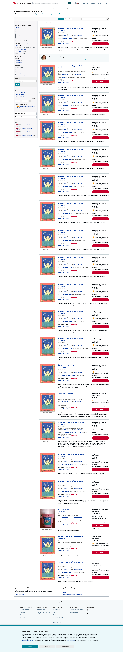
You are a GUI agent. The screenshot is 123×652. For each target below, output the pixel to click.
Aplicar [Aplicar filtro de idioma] (17, 84)
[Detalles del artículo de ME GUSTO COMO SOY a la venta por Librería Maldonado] (47, 518)
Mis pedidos (22, 617)
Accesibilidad (56, 625)
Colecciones (36, 8)
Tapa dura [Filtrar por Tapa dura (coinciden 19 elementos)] (19, 60)
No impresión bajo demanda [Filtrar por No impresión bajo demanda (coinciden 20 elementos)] (23, 75)
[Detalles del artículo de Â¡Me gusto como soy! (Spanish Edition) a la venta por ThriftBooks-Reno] (47, 157)
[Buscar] (69, 3)
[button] (108, 23)
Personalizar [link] (65, 646)
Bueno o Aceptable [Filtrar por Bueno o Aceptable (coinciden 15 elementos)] (21, 49)
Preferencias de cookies (27, 640)
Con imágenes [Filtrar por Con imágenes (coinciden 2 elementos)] (20, 73)
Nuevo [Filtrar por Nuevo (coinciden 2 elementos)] (18, 45)
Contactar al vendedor (63, 43)
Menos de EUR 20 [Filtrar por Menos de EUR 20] (20, 92)
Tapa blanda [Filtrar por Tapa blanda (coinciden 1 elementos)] (19, 62)
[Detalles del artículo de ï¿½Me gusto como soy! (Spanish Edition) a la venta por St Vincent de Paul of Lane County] (47, 430)
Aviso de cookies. (71, 640)
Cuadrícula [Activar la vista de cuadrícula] (68, 19)
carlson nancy (24, 14)
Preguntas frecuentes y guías (76, 609)
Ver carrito (22, 620)
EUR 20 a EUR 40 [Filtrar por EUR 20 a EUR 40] (20, 94)
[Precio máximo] (25, 101)
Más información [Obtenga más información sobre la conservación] (25, 43)
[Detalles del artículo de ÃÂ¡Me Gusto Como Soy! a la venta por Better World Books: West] (47, 373)
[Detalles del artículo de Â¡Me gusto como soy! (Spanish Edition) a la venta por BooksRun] (47, 74)
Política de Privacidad (58, 617)
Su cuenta (93, 3)
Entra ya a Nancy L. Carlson (85, 59)
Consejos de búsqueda (68, 590)
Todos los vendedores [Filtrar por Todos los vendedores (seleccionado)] (22, 122)
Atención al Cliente (74, 612)
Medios (55, 612)
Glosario (65, 592)
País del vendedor (19, 116)
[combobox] (49, 3)
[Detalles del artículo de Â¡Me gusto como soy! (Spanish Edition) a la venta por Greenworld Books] (47, 37)
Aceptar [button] (30, 646)
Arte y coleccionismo (70, 8)
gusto (37, 14)
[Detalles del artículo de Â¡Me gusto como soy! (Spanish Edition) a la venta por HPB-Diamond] (47, 489)
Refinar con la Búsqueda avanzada (50, 14)
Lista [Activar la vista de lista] (61, 19)
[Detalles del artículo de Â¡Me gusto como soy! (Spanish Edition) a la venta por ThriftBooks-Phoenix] (47, 211)
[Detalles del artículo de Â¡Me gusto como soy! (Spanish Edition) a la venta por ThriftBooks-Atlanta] (47, 130)
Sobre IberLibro (56, 609)
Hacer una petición (19, 594)
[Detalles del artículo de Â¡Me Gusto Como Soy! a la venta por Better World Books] (47, 402)
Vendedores (87, 8)
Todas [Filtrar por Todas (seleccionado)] (17, 58)
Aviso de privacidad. (45, 642)
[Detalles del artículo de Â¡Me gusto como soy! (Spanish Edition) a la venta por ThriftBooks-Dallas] (47, 103)
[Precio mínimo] (17, 101)
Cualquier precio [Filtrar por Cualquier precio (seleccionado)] (19, 90)
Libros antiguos (51, 8)
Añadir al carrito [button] (100, 44)
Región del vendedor (20, 113)
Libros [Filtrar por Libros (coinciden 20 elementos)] (18, 27)
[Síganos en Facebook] (88, 610)
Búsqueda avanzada (18, 8)
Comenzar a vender (104, 8)
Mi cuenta (22, 614)
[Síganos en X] (88, 613)
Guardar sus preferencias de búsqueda (72, 594)
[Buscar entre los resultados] (74, 22)
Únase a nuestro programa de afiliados (43, 613)
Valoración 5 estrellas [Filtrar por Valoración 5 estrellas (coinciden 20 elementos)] (25, 135)
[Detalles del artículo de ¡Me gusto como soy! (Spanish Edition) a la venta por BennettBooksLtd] (47, 570)
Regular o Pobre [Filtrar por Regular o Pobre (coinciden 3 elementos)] (20, 51)
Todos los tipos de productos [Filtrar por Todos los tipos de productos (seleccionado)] (23, 25)
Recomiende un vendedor (42, 616)
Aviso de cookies (57, 622)
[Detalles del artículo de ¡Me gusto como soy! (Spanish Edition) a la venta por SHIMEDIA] (47, 545)
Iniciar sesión (85, 3)
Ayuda (106, 3)
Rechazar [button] (47, 646)
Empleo (55, 614)
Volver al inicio (61, 602)
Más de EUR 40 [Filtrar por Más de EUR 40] (19, 96)
